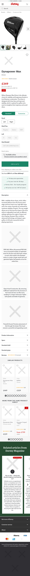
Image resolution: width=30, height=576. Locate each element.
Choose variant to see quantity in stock (15, 156)
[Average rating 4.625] (5, 78)
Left (4, 122)
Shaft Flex (5, 126)
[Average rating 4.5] (6, 431)
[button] (7, 395)
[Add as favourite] (27, 55)
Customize (21, 113)
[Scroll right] (28, 29)
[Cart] (27, 4)
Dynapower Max (17, 12)
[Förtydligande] (11, 86)
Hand (3, 118)
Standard (8, 113)
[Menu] (3, 4)
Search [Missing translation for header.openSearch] (4, 8)
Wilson (9, 12)
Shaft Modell (5, 142)
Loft (3, 134)
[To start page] (14, 4)
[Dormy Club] (22, 4)
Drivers (4, 75)
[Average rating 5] (20, 387)
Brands (3, 12)
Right (11, 122)
